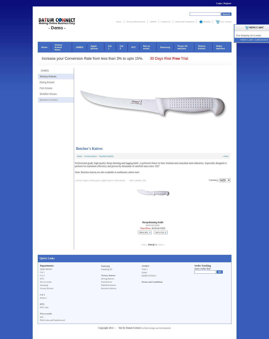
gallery (138, 180)
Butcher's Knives (49, 100)
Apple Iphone (94, 47)
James (144, 272)
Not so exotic (146, 47)
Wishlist (204, 21)
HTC (133, 47)
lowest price (94, 180)
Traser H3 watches (182, 47)
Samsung (165, 47)
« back (225, 156)
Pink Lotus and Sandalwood (52, 320)
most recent (120, 180)
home (79, 156)
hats (42, 317)
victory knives (90, 156)
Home (119, 21)
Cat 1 (110, 47)
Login (219, 3)
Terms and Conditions (185, 21)
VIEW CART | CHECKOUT (254, 39)
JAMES (153, 21)
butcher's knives (106, 156)
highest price (107, 180)
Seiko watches (220, 47)
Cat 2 (121, 47)
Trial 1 (145, 269)
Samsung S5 (106, 269)
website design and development (156, 328)
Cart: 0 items (223, 21)
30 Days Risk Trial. (169, 59)
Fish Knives (46, 88)
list (144, 180)
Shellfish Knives (48, 94)
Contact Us (166, 21)
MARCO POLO (149, 275)
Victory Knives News (135, 21)
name (85, 180)
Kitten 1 (43, 298)
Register (227, 3)
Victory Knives (201, 47)
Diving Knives (47, 82)
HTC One (44, 307)
